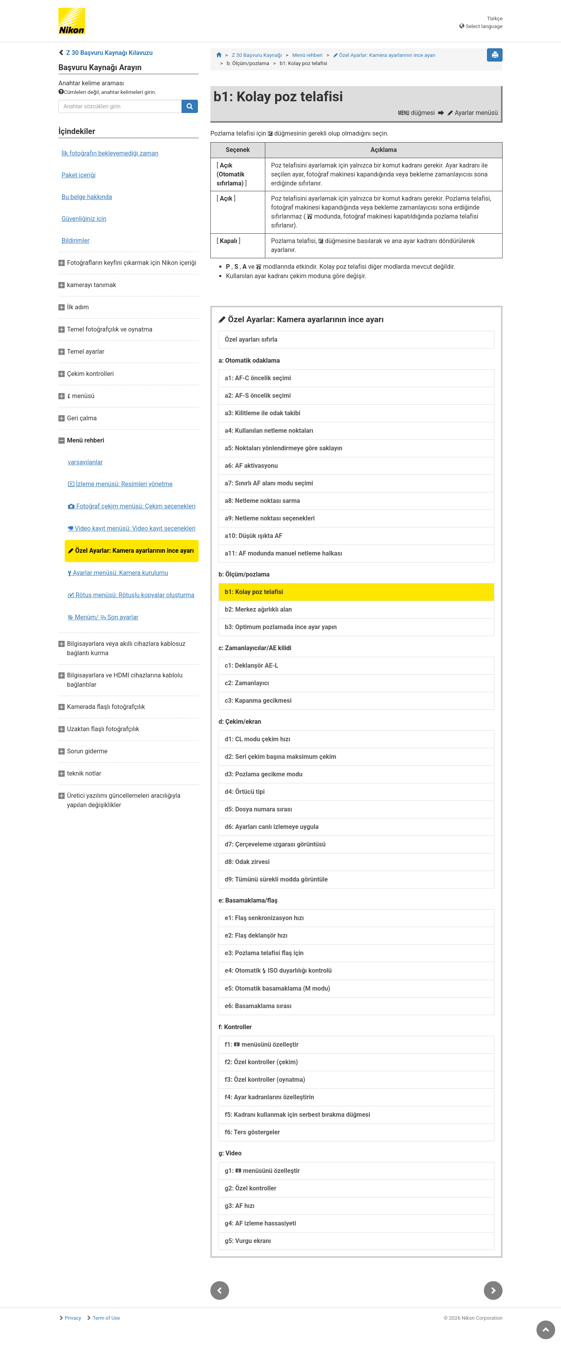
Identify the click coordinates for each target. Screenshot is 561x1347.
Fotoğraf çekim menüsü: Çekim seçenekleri (132, 506)
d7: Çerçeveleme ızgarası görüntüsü (275, 844)
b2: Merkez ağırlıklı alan (258, 609)
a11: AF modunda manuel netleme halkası (283, 553)
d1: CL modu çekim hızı (257, 739)
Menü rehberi (307, 55)
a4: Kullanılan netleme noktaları (269, 430)
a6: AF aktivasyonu (251, 465)
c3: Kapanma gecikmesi (258, 700)
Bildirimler (76, 240)
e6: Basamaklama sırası (258, 1006)
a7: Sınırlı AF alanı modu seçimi (269, 483)
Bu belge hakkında (87, 197)
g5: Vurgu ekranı (248, 1241)
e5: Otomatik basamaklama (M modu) (277, 988)
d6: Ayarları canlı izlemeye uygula (272, 826)
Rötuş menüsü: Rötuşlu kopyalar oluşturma (131, 595)
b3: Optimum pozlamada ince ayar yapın (281, 627)
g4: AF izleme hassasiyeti (260, 1223)
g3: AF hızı (239, 1205)
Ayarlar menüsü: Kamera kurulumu (118, 573)
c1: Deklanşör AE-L (251, 665)
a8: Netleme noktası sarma (262, 500)
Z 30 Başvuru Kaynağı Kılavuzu (109, 52)
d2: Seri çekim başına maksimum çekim (280, 756)
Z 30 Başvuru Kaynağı (257, 55)
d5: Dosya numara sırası (258, 809)
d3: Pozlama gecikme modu (263, 774)
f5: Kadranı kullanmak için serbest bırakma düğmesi (297, 1114)
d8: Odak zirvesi (247, 862)
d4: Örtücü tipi (245, 791)
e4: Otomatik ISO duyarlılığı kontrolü (278, 970)
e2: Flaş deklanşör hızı (256, 935)
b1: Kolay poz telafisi (254, 592)
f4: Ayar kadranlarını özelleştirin (269, 1097)
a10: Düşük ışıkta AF (253, 536)
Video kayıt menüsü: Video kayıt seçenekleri (132, 528)
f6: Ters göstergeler (252, 1132)
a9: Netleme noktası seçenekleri (270, 518)
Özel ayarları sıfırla (251, 339)
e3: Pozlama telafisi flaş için (264, 953)
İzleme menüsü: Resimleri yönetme (120, 484)
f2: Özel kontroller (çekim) (261, 1062)
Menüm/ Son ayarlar (103, 617)
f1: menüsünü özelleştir (261, 1044)
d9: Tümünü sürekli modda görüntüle (276, 879)
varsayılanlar (85, 462)
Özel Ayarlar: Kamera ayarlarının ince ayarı (131, 550)
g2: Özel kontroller (250, 1188)
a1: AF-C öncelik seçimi (258, 378)
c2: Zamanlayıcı (247, 683)
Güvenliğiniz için (84, 218)
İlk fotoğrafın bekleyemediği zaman (110, 153)
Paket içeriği (78, 175)
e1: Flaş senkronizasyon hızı (264, 918)
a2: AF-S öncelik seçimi (258, 395)
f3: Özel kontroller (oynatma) (265, 1079)
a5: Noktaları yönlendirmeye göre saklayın (283, 448)
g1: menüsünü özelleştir (262, 1170)
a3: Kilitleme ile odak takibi (262, 413)
